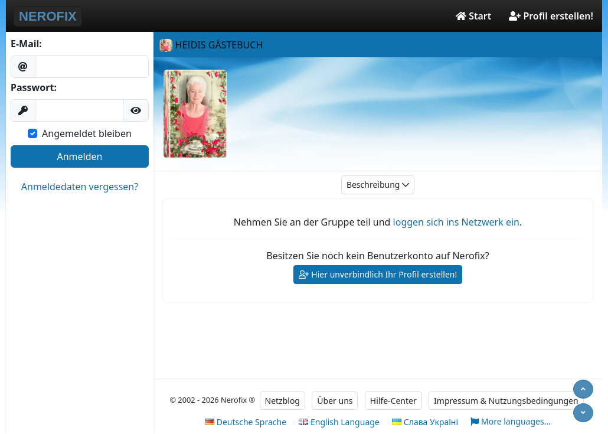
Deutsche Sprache (245, 422)
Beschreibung (378, 185)
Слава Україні (425, 422)
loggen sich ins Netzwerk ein (456, 222)
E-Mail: (26, 43)
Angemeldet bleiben (87, 133)
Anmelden (80, 156)
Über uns (334, 400)
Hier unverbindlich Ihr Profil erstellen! (378, 275)
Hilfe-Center (393, 400)
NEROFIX (48, 16)
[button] (136, 110)
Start (473, 15)
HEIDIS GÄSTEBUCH (211, 44)
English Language (339, 422)
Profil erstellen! (551, 15)
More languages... (510, 422)
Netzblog (282, 400)
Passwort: (34, 87)
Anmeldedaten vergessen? (79, 186)
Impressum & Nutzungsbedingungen (506, 400)
